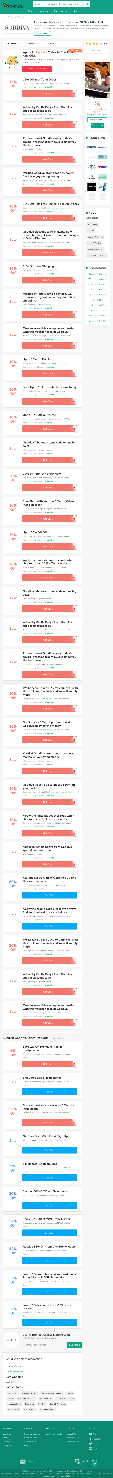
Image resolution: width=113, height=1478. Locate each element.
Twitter (94, 1443)
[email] (53, 1345)
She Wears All (30, 1409)
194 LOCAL (12, 1393)
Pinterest (95, 1448)
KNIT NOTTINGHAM (26, 1399)
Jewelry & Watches (95, 249)
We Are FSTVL (46, 1399)
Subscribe (74, 1344)
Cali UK (11, 1399)
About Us (71, 1434)
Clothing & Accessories (97, 255)
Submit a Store (31, 1437)
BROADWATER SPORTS (51, 1393)
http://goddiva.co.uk (14, 1371)
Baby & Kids (93, 224)
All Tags (6, 1441)
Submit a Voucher (32, 1434)
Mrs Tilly (42, 1404)
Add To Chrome (37, 69)
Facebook (95, 1439)
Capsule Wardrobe (58, 1404)
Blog (75, 11)
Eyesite (70, 1393)
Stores (31, 11)
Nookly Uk (29, 1404)
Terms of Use (73, 1441)
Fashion (91, 230)
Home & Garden (94, 243)
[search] (61, 4)
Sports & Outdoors (95, 237)
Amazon (32, 17)
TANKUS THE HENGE (65, 1399)
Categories (61, 11)
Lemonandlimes (14, 1404)
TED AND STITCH (29, 1393)
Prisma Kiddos (13, 1409)
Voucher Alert (30, 1441)
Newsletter (29, 1461)
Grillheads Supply (47, 1409)
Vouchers (44, 11)
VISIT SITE (42, 33)
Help (26, 1445)
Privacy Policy (73, 1437)
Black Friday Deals (54, 1434)
